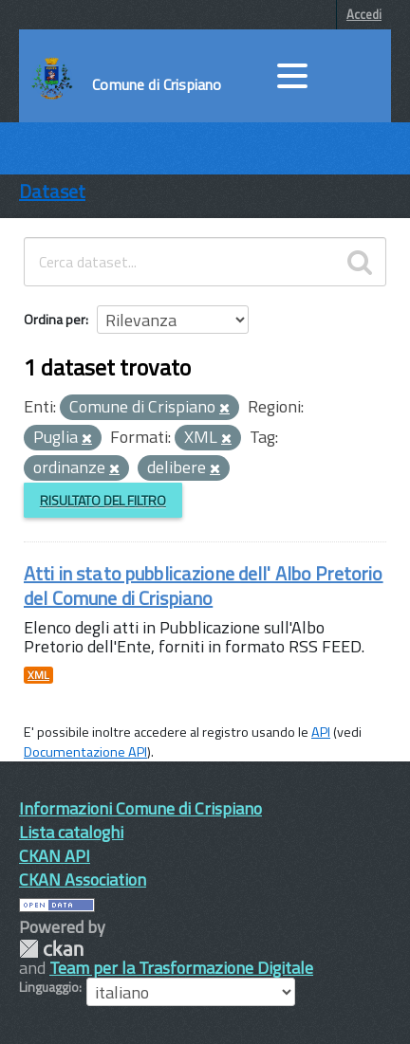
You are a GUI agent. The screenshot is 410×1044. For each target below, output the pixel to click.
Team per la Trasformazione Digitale (181, 967)
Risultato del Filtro (103, 500)
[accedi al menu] (292, 76)
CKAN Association (82, 879)
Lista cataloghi (71, 832)
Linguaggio (49, 987)
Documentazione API (85, 752)
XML (38, 675)
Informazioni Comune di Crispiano (140, 808)
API (320, 732)
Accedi (364, 14)
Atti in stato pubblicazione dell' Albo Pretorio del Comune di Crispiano (203, 586)
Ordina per (54, 319)
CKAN (51, 949)
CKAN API (54, 856)
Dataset (52, 191)
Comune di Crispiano (156, 84)
